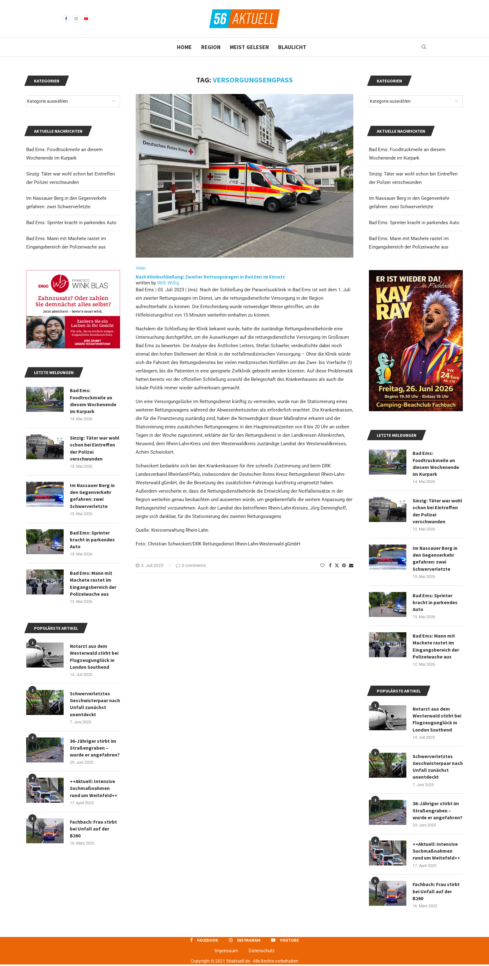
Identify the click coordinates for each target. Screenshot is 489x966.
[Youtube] (86, 19)
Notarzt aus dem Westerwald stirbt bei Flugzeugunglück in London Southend (437, 720)
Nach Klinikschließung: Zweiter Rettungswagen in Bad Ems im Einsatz (211, 277)
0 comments (191, 565)
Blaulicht (292, 47)
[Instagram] (76, 19)
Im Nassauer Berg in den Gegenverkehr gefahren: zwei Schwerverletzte (435, 558)
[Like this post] (322, 565)
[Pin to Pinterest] (344, 565)
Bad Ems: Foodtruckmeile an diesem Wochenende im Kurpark (436, 463)
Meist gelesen (249, 47)
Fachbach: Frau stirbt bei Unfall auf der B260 (436, 893)
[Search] (424, 47)
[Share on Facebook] (330, 565)
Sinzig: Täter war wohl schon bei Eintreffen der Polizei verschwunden (437, 511)
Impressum (226, 952)
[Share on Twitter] (337, 565)
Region (210, 47)
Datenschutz (261, 952)
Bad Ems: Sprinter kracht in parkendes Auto (414, 222)
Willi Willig (168, 283)
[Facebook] (66, 19)
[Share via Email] (351, 565)
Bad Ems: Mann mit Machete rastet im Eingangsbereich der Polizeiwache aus (436, 646)
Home (184, 47)
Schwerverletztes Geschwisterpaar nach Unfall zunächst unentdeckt (437, 767)
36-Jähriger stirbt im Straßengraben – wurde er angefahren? (437, 812)
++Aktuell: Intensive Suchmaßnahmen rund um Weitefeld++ (436, 852)
